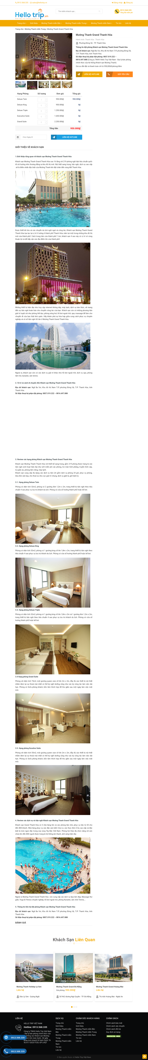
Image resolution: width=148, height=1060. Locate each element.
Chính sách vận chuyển (115, 1026)
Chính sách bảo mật (114, 1023)
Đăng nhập (117, 3)
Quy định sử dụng (113, 1032)
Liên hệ (128, 23)
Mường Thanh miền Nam (101, 23)
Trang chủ (21, 23)
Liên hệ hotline (87, 74)
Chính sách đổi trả (113, 1029)
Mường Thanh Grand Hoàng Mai (109, 987)
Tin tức (118, 23)
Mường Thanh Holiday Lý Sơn (29, 987)
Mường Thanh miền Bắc (51, 23)
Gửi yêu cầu (117, 74)
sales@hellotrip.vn (39, 3)
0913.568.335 (22, 3)
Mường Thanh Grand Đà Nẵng (69, 987)
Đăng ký (128, 3)
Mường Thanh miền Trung (76, 23)
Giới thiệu (34, 23)
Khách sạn (74, 939)
